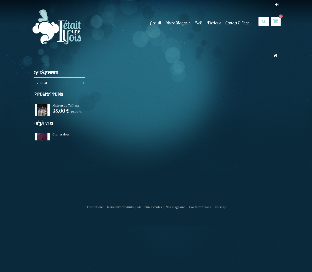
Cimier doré (61, 158)
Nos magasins (175, 259)
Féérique (214, 22)
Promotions (48, 103)
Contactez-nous (200, 259)
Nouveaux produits (120, 259)
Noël (199, 22)
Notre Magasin (178, 22)
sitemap (220, 259)
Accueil (155, 22)
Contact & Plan (237, 22)
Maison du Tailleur (65, 115)
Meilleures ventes (149, 259)
